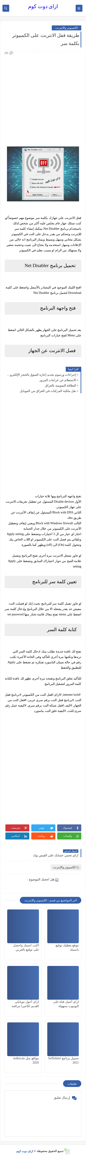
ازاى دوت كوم (43, 6)
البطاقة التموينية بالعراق (60, 385)
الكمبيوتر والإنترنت (66, 27)
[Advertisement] (43, 99)
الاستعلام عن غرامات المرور (57, 380)
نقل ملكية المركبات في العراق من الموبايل (48, 391)
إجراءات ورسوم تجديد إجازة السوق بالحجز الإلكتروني (41, 374)
